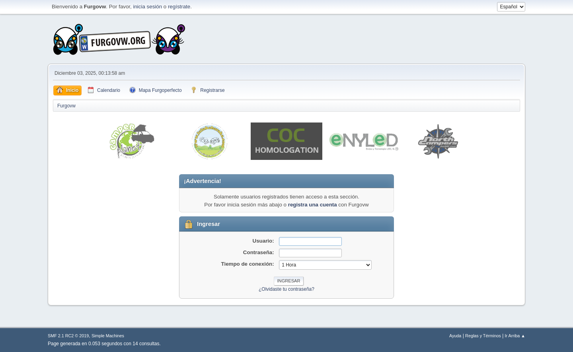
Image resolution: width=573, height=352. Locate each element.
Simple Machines (108, 335)
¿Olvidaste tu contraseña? (286, 289)
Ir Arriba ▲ (515, 335)
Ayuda (455, 335)
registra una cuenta (312, 205)
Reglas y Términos (483, 335)
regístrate (179, 7)
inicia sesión (147, 7)
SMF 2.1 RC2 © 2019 (68, 335)
